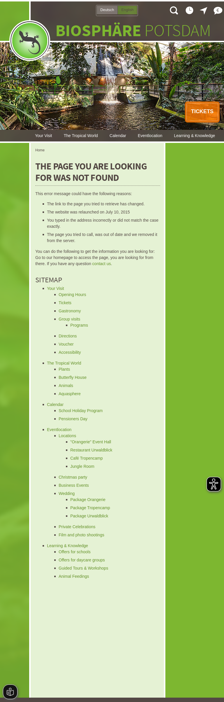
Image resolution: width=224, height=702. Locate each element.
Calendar (118, 135)
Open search (173, 10)
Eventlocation (150, 135)
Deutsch (107, 10)
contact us (101, 263)
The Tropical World (81, 135)
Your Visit (43, 135)
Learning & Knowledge (194, 135)
